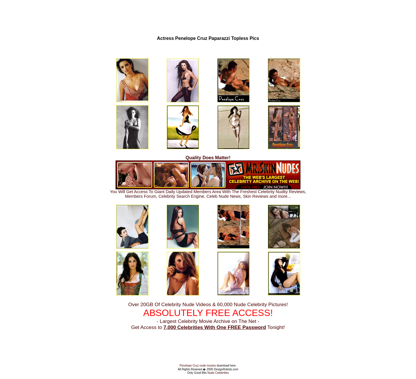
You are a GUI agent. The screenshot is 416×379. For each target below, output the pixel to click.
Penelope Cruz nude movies (198, 365)
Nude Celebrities (218, 372)
